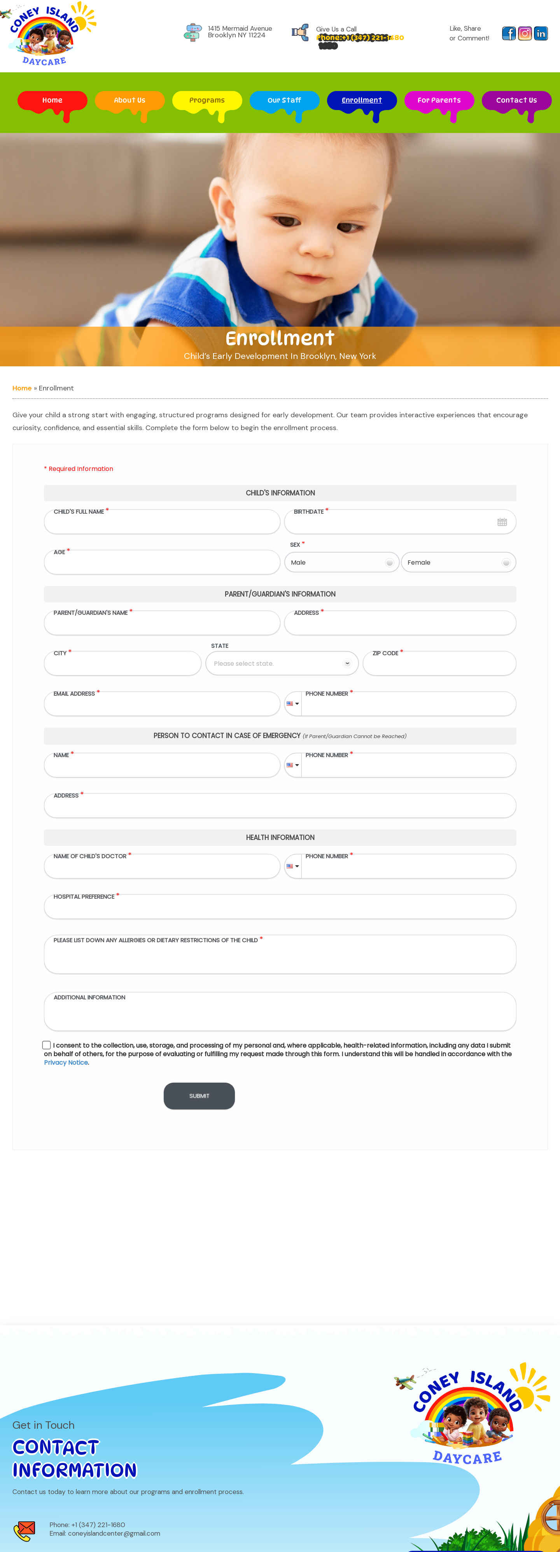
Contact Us (516, 99)
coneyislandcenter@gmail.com (114, 1426)
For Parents (439, 95)
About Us (129, 95)
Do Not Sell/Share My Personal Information (476, 1452)
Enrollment (362, 99)
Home (52, 99)
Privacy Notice (407, 1530)
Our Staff (284, 95)
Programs (207, 99)
